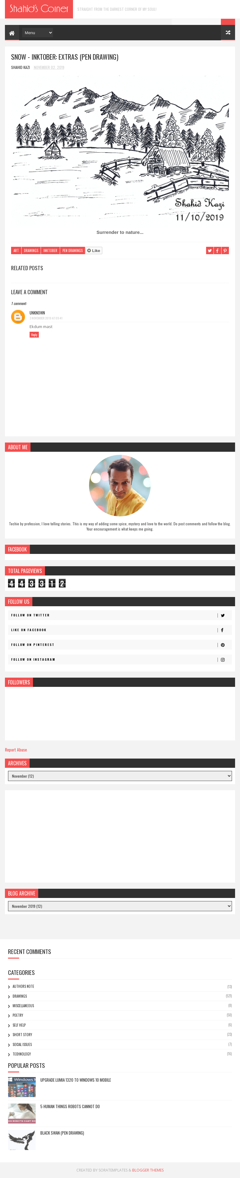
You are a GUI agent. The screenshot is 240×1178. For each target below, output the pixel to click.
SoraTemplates (113, 1170)
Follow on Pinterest (121, 644)
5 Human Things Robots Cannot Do (70, 1106)
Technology (22, 1054)
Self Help (19, 1025)
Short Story (22, 1034)
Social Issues (22, 1044)
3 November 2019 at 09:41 (46, 318)
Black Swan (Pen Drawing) (62, 1133)
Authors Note (23, 986)
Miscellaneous (23, 1005)
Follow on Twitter (121, 615)
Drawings (31, 250)
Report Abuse (16, 749)
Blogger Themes (148, 1170)
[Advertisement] (120, 836)
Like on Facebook (121, 629)
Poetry (18, 1015)
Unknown (37, 313)
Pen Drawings (73, 250)
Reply (34, 334)
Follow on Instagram (121, 659)
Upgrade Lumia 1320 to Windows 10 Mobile (75, 1080)
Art (16, 250)
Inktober (50, 250)
